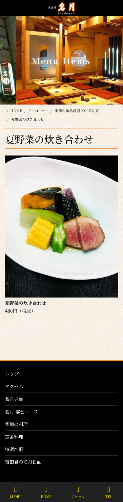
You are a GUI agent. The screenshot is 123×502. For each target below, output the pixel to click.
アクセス (14, 386)
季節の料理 (16, 424)
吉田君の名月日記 (23, 461)
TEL (108, 492)
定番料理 (14, 436)
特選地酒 (14, 449)
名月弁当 (14, 398)
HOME (46, 492)
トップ (12, 374)
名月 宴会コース (21, 411)
